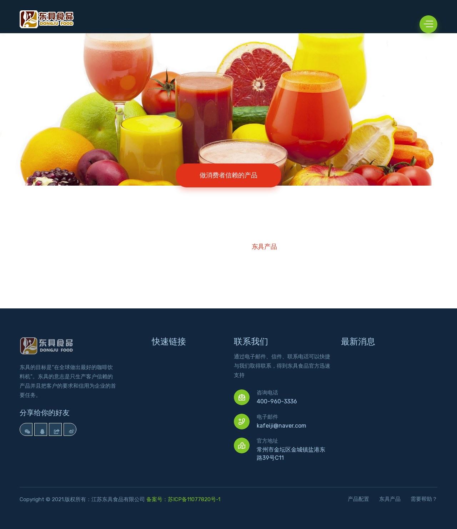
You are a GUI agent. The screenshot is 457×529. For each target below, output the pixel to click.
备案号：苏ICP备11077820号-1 (183, 499)
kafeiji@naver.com (281, 425)
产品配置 (358, 499)
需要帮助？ (424, 499)
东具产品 (264, 246)
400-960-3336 (277, 401)
